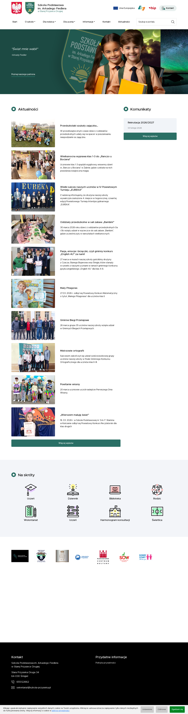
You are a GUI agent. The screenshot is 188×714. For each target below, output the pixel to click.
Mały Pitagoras (68, 292)
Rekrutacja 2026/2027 (141, 127)
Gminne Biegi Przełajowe (74, 325)
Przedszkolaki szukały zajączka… (79, 130)
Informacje (88, 22)
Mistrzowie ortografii (72, 355)
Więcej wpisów (65, 448)
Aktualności (124, 22)
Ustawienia (147, 709)
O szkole (29, 22)
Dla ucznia (68, 22)
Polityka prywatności (106, 663)
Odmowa (162, 709)
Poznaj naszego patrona (23, 74)
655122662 (23, 682)
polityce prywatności (60, 711)
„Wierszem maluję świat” (74, 419)
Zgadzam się (177, 709)
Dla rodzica (48, 22)
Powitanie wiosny (70, 389)
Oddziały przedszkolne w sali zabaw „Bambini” (87, 227)
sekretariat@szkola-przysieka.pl (34, 687)
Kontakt (106, 22)
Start (14, 22)
